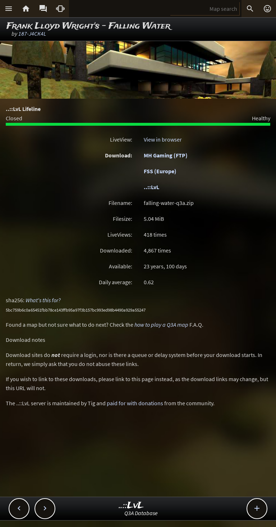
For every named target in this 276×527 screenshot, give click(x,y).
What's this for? (43, 300)
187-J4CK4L (32, 33)
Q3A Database (141, 513)
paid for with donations (135, 403)
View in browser (163, 139)
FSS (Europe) (160, 171)
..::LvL (151, 187)
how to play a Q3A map (161, 324)
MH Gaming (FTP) (166, 155)
